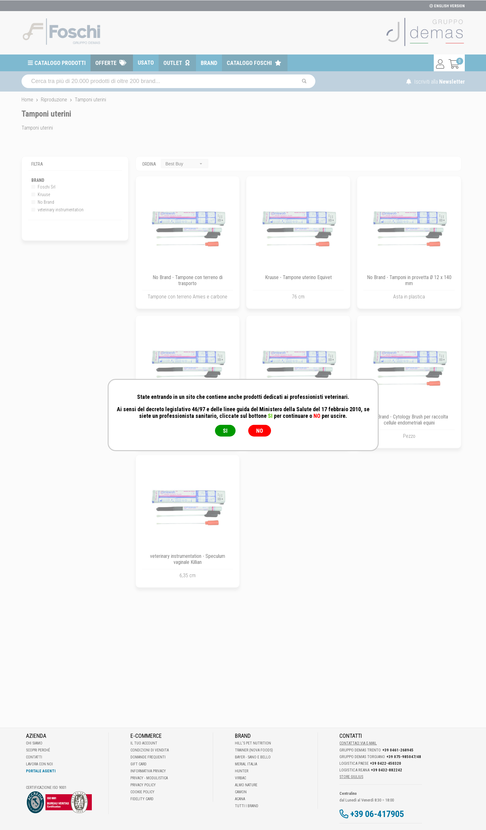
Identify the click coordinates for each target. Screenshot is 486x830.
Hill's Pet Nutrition (253, 743)
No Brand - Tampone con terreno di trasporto (188, 280)
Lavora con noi (39, 764)
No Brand (42, 202)
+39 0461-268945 (397, 750)
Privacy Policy (143, 785)
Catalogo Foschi (249, 63)
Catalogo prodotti (60, 63)
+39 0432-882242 (386, 770)
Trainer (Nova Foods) (254, 750)
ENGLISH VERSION (447, 6)
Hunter (241, 771)
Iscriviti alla (435, 81)
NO (259, 430)
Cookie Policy (142, 792)
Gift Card (138, 764)
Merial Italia (246, 764)
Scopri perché (38, 750)
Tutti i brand (246, 806)
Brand (209, 63)
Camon (241, 792)
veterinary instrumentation (57, 209)
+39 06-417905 (377, 814)
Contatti (34, 757)
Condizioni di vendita (149, 750)
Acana (240, 799)
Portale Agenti (40, 771)
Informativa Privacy (148, 771)
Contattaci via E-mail (358, 743)
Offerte (106, 63)
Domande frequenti (148, 757)
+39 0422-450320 (385, 763)
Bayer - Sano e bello (253, 757)
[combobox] (184, 163)
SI (225, 430)
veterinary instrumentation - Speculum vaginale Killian (187, 559)
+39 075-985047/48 (403, 756)
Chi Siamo (34, 743)
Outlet (172, 63)
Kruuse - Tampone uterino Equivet (298, 277)
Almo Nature (246, 785)
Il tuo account (143, 743)
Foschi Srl (43, 186)
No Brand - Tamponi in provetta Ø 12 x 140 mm (409, 280)
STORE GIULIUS (351, 777)
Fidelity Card (142, 799)
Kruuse (40, 194)
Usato (146, 62)
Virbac (240, 778)
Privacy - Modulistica (149, 778)
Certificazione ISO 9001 (46, 787)
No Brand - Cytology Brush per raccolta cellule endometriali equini (409, 420)
